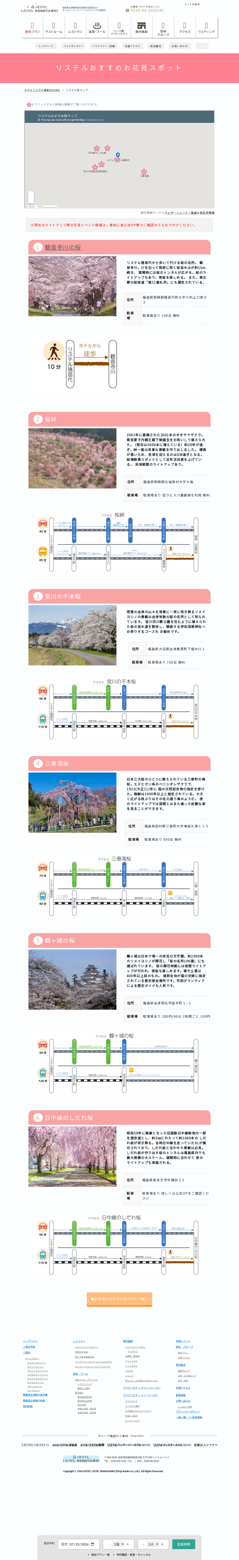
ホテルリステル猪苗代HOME (42, 90)
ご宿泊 (26, 1352)
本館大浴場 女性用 (87, 1413)
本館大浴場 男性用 (87, 1409)
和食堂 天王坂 (81, 1352)
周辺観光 (181, 1365)
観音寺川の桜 (63, 247)
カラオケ (129, 1371)
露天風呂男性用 (85, 1397)
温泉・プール (97, 27)
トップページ (30, 1341)
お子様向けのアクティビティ (138, 1411)
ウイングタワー (32, 1358)
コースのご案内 (132, 1406)
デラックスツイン (35, 1367)
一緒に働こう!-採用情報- (189, 1417)
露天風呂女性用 (85, 1401)
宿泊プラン (32, 27)
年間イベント (183, 1341)
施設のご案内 (84, 1388)
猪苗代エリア (184, 1371)
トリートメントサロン (135, 1347)
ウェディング (206, 27)
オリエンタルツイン (36, 1363)
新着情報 (181, 1395)
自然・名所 (183, 1381)
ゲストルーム (53, 27)
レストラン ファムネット (86, 1347)
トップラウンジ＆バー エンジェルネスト (93, 1362)
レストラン (75, 27)
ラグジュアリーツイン (37, 1371)
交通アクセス (183, 1388)
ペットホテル (131, 1366)
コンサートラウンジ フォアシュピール (92, 1367)
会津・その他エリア (187, 1376)
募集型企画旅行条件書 (35, 1394)
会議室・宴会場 (132, 1356)
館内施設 (141, 27)
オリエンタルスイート (37, 1379)
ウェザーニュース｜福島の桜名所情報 (190, 213)
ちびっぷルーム (34, 1386)
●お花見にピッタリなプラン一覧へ (119, 1298)
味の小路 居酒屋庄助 (84, 1357)
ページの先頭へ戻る (119, 1322)
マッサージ (133, 1351)
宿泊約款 (28, 1406)
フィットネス (131, 1361)
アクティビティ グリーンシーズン (142, 1388)
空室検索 (183, 1544)
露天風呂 (79, 1393)
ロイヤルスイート (35, 1382)
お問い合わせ (183, 1401)
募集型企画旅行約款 (34, 1400)
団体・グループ (184, 1347)
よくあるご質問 (185, 1407)
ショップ (129, 1376)
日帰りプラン (184, 1358)
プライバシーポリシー (188, 1411)
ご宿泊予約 (29, 1347)
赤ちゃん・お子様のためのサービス (141, 1381)
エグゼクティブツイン (37, 1375)
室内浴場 (82, 1405)
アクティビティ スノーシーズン (140, 1395)
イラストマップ (85, 1384)
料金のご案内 (131, 1416)
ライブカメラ (33, 1390)
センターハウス (132, 1421)
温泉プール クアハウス (86, 1380)
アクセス (185, 27)
